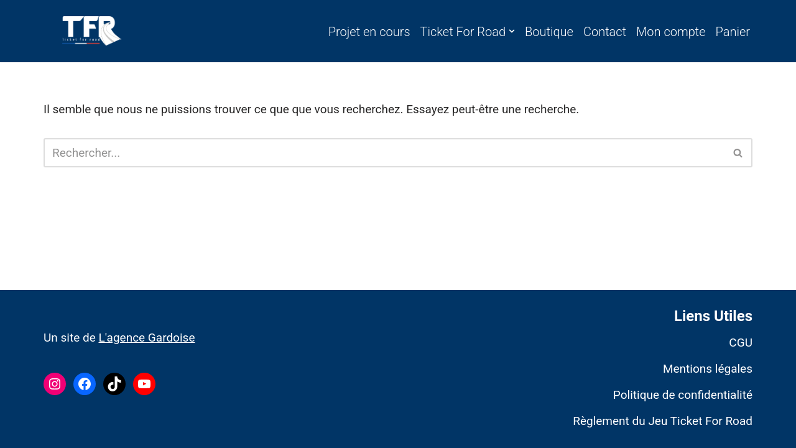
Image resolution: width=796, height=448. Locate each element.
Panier (733, 31)
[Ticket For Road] (92, 30)
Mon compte (670, 31)
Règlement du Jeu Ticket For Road (662, 421)
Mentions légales (707, 369)
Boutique (549, 31)
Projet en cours (369, 31)
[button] (512, 31)
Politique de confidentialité (682, 395)
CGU (740, 342)
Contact (604, 31)
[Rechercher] (384, 152)
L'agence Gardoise (146, 337)
